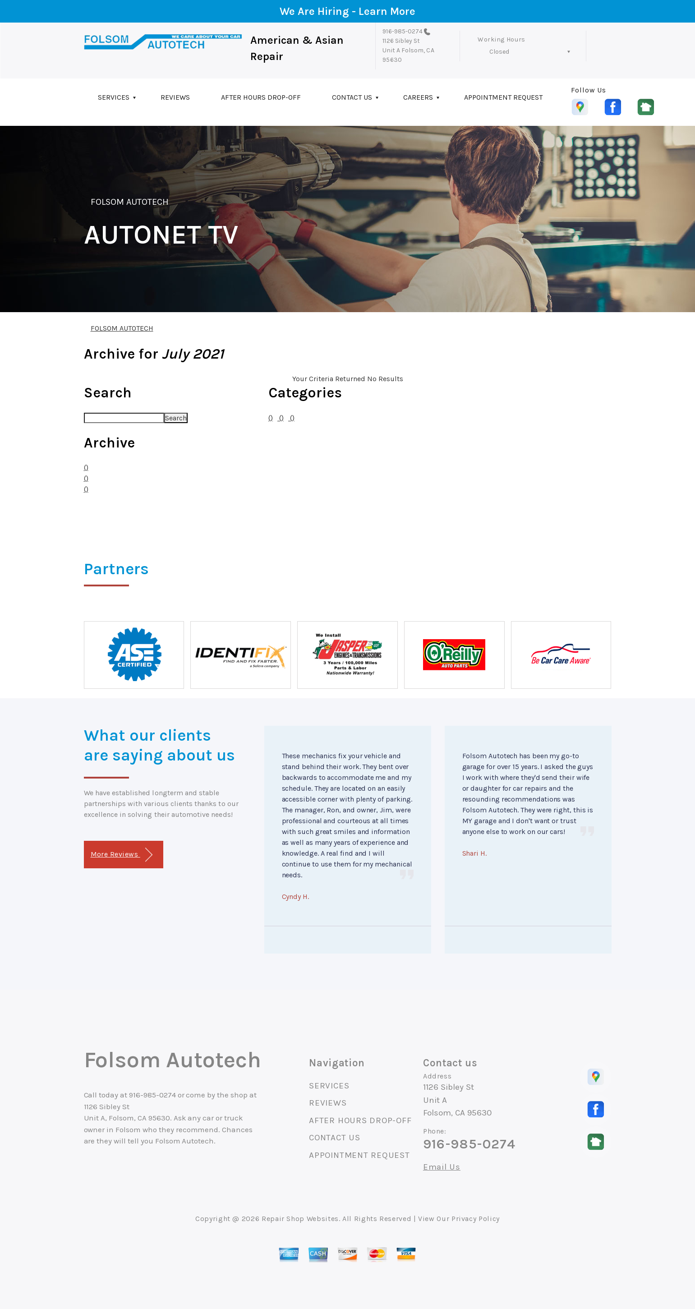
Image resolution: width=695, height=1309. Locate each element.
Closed (499, 51)
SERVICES (113, 97)
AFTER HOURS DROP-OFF (261, 97)
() (86, 467)
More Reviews (121, 855)
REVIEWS (175, 97)
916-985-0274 (402, 31)
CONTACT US (352, 97)
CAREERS (418, 97)
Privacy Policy (475, 1218)
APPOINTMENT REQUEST (503, 97)
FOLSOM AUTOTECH (130, 202)
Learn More (387, 11)
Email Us (441, 1167)
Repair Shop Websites (300, 1218)
